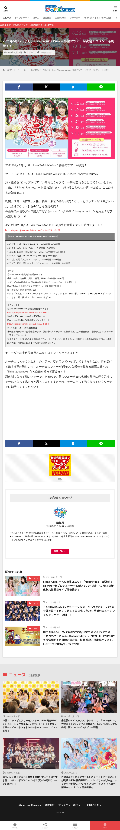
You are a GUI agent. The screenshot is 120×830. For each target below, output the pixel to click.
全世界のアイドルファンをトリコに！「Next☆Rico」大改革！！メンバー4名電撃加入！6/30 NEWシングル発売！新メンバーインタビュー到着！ (89, 724)
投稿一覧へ (59, 551)
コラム (36, 17)
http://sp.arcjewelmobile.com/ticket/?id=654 (28, 323)
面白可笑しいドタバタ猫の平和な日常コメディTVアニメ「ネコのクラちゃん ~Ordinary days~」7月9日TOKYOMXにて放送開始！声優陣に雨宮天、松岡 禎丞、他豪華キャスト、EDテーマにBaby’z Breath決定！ (79, 637)
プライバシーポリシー (70, 804)
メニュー (75, 826)
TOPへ (105, 826)
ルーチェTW (45, 52)
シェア (45, 826)
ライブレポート (22, 17)
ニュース (7, 17)
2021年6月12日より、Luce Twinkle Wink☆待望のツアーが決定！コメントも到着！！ (71, 70)
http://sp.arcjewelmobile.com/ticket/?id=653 (32, 230)
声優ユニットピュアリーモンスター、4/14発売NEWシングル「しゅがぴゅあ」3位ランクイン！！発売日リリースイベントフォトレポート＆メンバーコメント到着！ (30, 725)
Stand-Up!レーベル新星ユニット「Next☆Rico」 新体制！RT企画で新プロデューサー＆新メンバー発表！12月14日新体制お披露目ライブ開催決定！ (78, 585)
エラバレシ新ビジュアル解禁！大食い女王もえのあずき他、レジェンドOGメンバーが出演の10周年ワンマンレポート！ (30, 780)
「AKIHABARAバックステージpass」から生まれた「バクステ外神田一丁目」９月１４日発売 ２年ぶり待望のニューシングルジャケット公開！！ (79, 610)
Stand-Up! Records (29, 804)
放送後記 (47, 17)
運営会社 (49, 804)
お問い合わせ (94, 804)
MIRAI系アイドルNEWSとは (97, 17)
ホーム (15, 826)
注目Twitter (60, 17)
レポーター (75, 17)
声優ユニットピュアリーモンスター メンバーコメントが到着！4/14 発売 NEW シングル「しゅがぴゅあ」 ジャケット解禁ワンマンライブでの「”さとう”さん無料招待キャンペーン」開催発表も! (89, 782)
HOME (9, 70)
